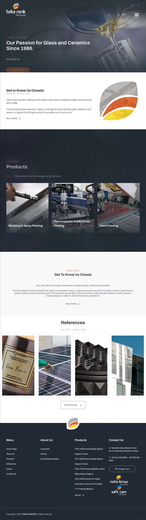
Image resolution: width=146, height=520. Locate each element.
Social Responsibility (49, 459)
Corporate (44, 449)
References (11, 464)
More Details (13, 118)
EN (121, 15)
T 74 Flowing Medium (84, 489)
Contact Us (11, 474)
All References (73, 405)
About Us (10, 454)
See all (79, 495)
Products (10, 459)
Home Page (11, 449)
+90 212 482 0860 (119, 457)
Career (9, 469)
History (43, 454)
